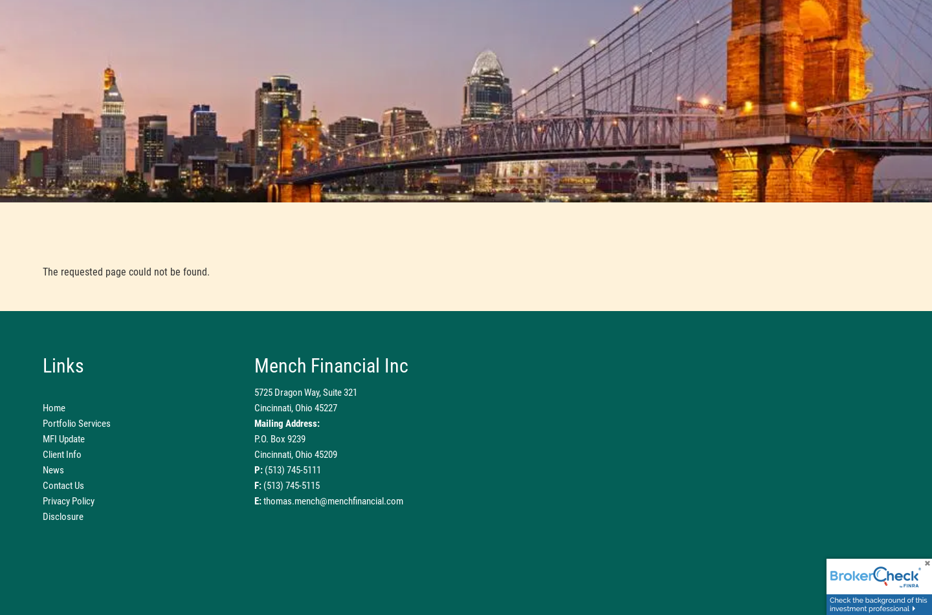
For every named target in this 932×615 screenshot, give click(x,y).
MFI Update (64, 439)
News (53, 470)
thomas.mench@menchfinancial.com (333, 501)
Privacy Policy (68, 501)
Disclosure (63, 517)
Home (54, 408)
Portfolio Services (77, 423)
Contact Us (63, 485)
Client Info (62, 454)
